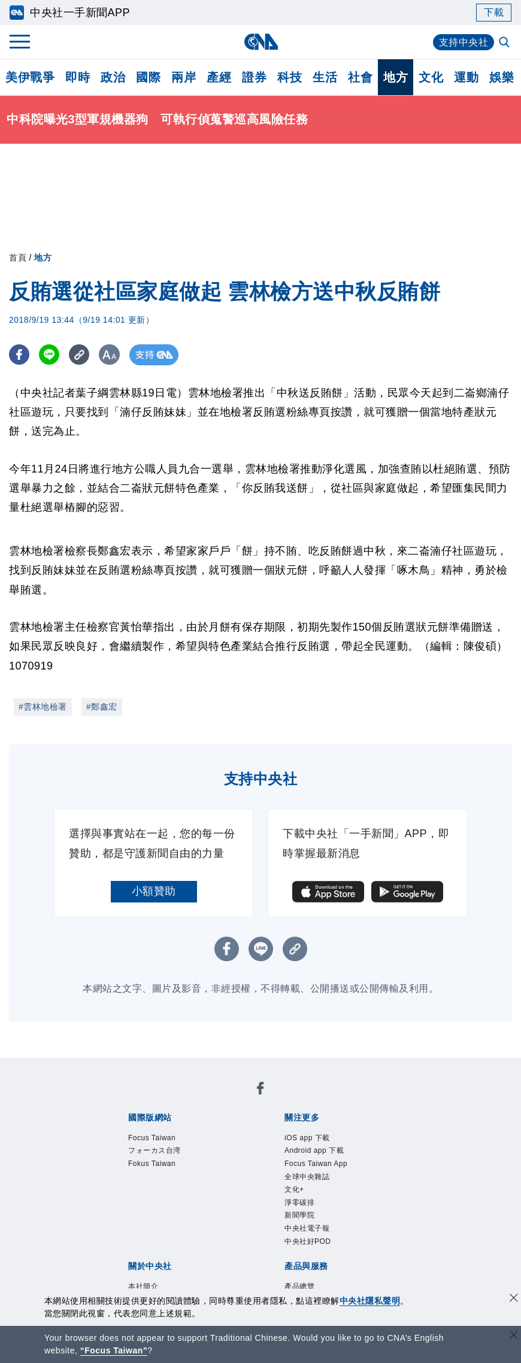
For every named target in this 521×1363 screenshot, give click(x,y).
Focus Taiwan (151, 1138)
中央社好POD (307, 1241)
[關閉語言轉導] (514, 1336)
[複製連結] (80, 354)
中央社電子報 (306, 1228)
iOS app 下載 (307, 1138)
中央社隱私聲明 (370, 1301)
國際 (148, 77)
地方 (395, 77)
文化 (431, 77)
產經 (219, 77)
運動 (466, 77)
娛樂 (501, 77)
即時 (77, 77)
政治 (113, 77)
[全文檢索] (505, 43)
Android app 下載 (314, 1150)
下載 (494, 12)
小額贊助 (154, 891)
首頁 (17, 257)
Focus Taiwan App (315, 1163)
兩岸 (183, 77)
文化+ (294, 1189)
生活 (325, 77)
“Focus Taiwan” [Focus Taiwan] (114, 1350)
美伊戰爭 (29, 77)
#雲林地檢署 (43, 706)
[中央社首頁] (260, 41)
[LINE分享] (50, 354)
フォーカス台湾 (154, 1150)
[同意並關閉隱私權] (514, 1299)
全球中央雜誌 (306, 1177)
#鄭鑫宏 (101, 706)
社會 (360, 77)
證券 (254, 77)
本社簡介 (143, 1286)
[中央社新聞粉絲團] (260, 1090)
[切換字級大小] (111, 354)
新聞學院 (299, 1215)
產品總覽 (299, 1286)
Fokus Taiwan (151, 1163)
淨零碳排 (299, 1202)
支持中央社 (464, 42)
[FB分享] (19, 354)
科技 (289, 77)
